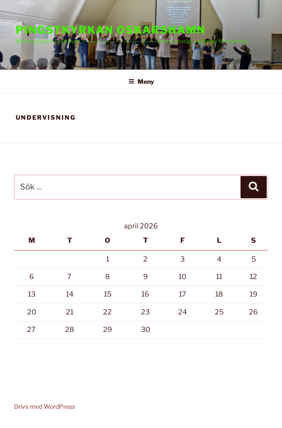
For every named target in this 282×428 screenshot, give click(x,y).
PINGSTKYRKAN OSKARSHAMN (111, 30)
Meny (141, 81)
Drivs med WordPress (44, 406)
